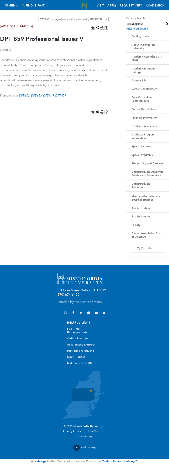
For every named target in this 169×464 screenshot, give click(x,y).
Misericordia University (84, 5)
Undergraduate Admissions (141, 186)
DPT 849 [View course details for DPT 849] (48, 95)
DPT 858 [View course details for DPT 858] (60, 95)
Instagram (66, 313)
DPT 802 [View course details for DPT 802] (24, 95)
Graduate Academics (144, 126)
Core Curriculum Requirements (142, 99)
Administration (141, 208)
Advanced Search (137, 29)
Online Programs (78, 338)
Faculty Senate (141, 217)
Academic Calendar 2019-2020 (147, 59)
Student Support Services (147, 163)
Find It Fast (35, 5)
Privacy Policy (74, 431)
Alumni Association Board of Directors (147, 235)
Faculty (136, 225)
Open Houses (76, 357)
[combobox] (74, 19)
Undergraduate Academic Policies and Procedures (147, 174)
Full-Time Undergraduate (77, 331)
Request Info (131, 5)
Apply (111, 5)
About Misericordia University (143, 47)
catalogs (40, 461)
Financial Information (144, 118)
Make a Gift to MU (79, 363)
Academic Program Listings (143, 71)
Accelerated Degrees (81, 345)
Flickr (89, 313)
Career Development (144, 89)
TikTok (58, 313)
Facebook (73, 313)
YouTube (96, 313)
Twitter (81, 313)
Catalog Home (140, 36)
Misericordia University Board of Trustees (146, 198)
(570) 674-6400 (68, 294)
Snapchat (104, 313)
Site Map (93, 431)
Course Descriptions (144, 109)
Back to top (88, 447)
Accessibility (84, 436)
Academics (155, 5)
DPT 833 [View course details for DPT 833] (36, 95)
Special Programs (142, 155)
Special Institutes (142, 146)
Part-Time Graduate (80, 351)
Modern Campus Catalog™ (119, 461)
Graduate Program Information (143, 137)
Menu (13, 5)
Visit (100, 5)
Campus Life (139, 80)
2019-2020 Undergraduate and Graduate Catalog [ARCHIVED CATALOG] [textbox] (74, 19)
